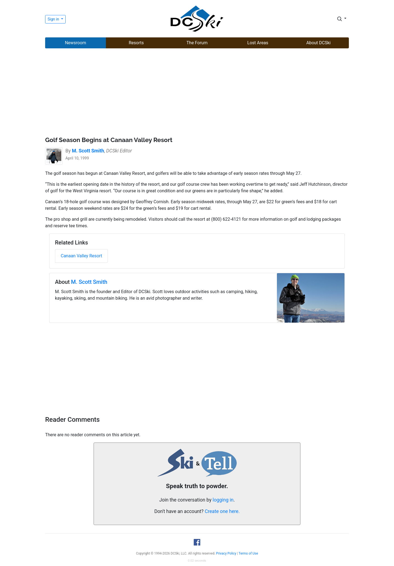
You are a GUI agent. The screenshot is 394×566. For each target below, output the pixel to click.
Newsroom (75, 42)
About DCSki (318, 42)
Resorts (136, 42)
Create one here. (222, 511)
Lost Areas (257, 42)
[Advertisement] (197, 93)
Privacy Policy (226, 553)
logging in (223, 500)
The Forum (197, 42)
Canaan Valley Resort (81, 255)
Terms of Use (248, 553)
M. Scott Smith (89, 282)
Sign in (54, 19)
